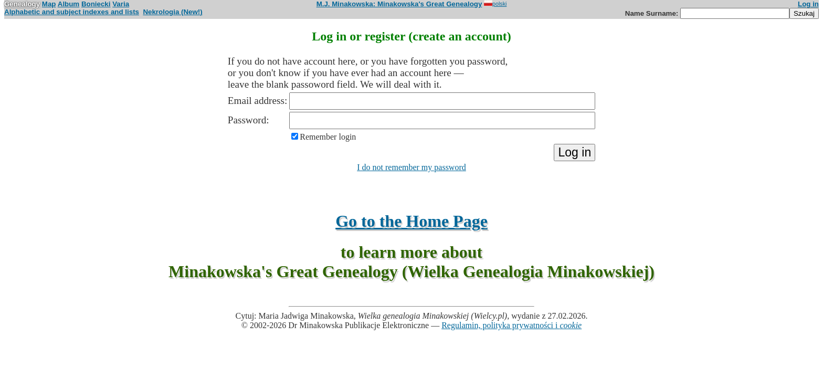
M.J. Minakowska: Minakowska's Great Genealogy (399, 4)
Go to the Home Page (411, 221)
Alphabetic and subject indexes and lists (71, 12)
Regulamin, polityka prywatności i (511, 325)
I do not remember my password (411, 167)
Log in (808, 4)
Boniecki (96, 4)
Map (49, 4)
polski (495, 4)
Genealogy (22, 4)
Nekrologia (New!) (172, 12)
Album (68, 4)
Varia (120, 4)
